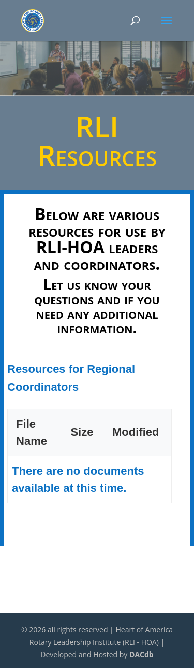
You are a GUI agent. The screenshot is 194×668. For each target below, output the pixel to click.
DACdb (141, 654)
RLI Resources (97, 140)
